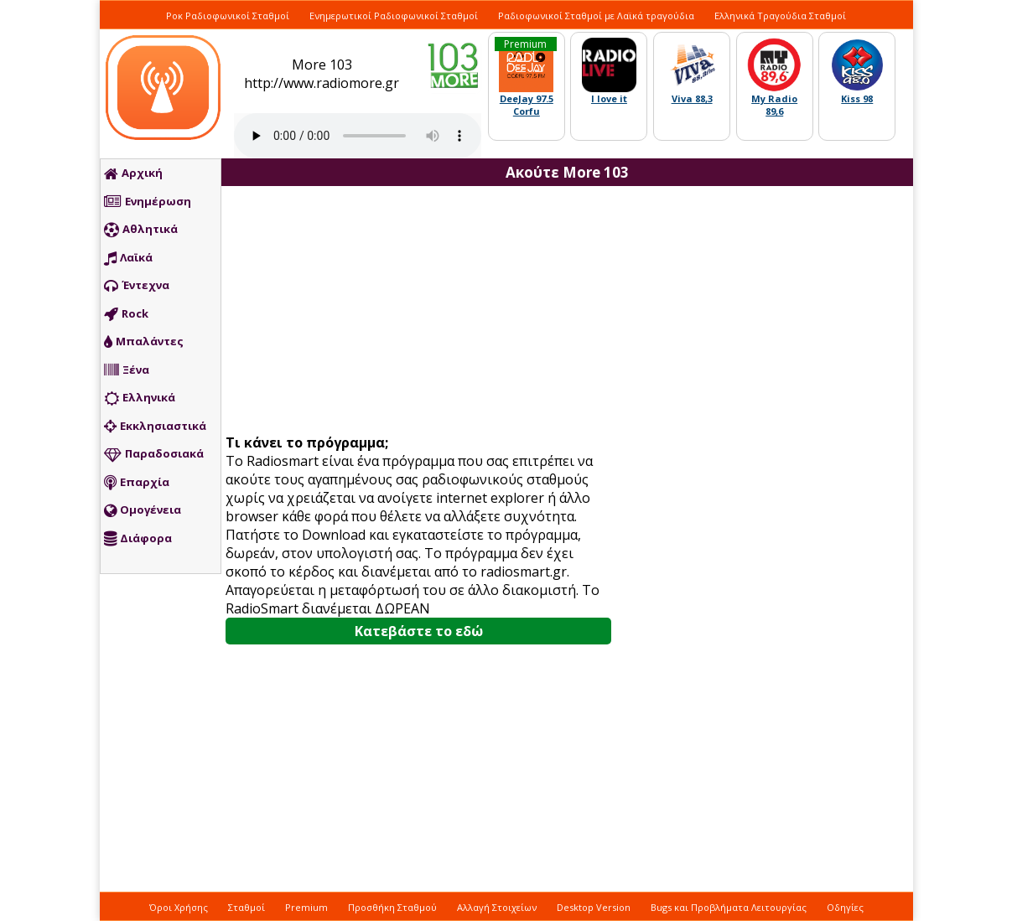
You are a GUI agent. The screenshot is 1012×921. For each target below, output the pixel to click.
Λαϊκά (128, 258)
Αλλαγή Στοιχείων (497, 907)
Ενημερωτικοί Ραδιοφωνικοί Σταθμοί (393, 15)
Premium (306, 907)
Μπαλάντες (144, 342)
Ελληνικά (139, 398)
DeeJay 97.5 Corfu (526, 104)
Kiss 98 (857, 98)
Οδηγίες (845, 907)
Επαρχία (136, 482)
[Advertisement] (425, 311)
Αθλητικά (141, 229)
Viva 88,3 (692, 98)
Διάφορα (138, 538)
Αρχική (133, 173)
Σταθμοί (246, 907)
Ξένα (126, 370)
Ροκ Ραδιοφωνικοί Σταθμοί (227, 15)
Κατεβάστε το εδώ (419, 631)
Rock (126, 314)
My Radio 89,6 (774, 104)
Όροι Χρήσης (178, 907)
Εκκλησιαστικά (155, 426)
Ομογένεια (142, 510)
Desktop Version (594, 907)
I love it (609, 98)
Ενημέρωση (147, 202)
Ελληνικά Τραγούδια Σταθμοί (780, 15)
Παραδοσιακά (154, 454)
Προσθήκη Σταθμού (392, 907)
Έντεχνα (136, 285)
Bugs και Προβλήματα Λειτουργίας (729, 907)
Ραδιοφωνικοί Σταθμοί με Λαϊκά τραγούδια (596, 15)
